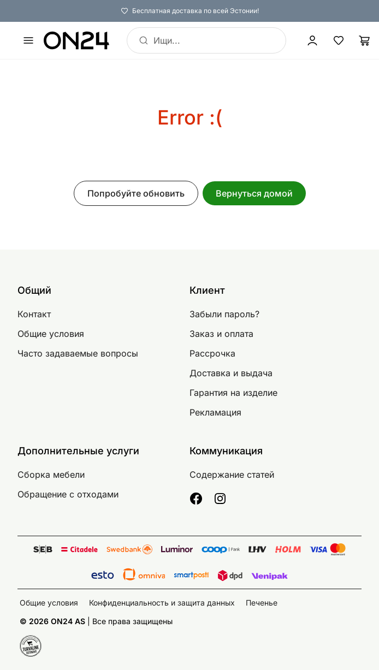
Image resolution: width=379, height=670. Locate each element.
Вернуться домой (254, 193)
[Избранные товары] (339, 40)
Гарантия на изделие (233, 392)
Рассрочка (212, 353)
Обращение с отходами (68, 494)
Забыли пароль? (224, 314)
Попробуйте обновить (136, 193)
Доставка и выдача (231, 372)
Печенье (261, 602)
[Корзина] (365, 40)
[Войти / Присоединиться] (312, 40)
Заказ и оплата (221, 333)
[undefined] (28, 40)
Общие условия (50, 333)
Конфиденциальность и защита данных (162, 602)
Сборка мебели (51, 474)
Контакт (34, 314)
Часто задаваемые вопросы (77, 353)
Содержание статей (232, 474)
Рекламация (215, 412)
